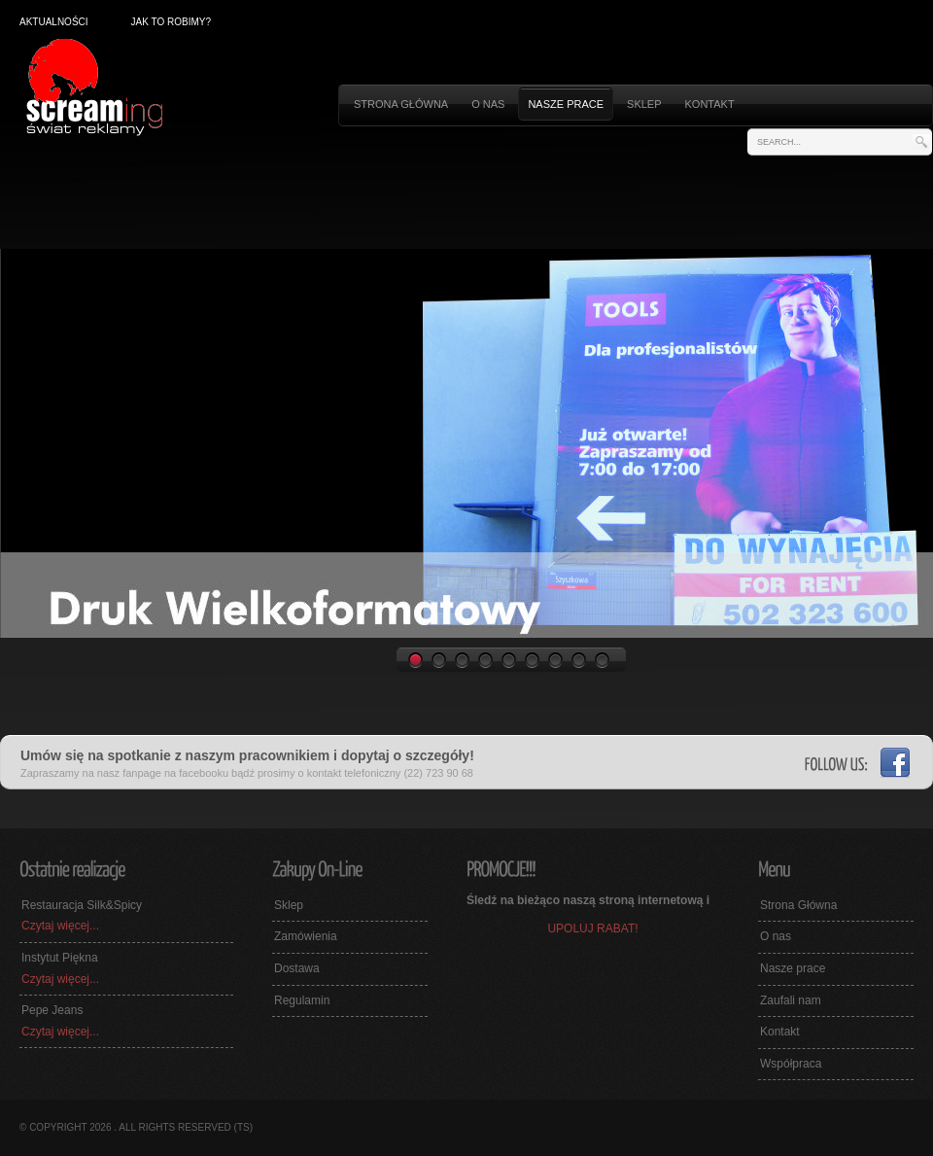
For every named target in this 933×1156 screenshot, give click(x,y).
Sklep (644, 104)
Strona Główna (798, 905)
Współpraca (790, 1063)
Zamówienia (305, 936)
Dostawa (297, 968)
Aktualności (53, 22)
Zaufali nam (790, 1000)
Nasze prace (566, 104)
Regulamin (301, 1000)
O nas (487, 104)
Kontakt (710, 104)
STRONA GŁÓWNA (401, 104)
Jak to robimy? (171, 22)
